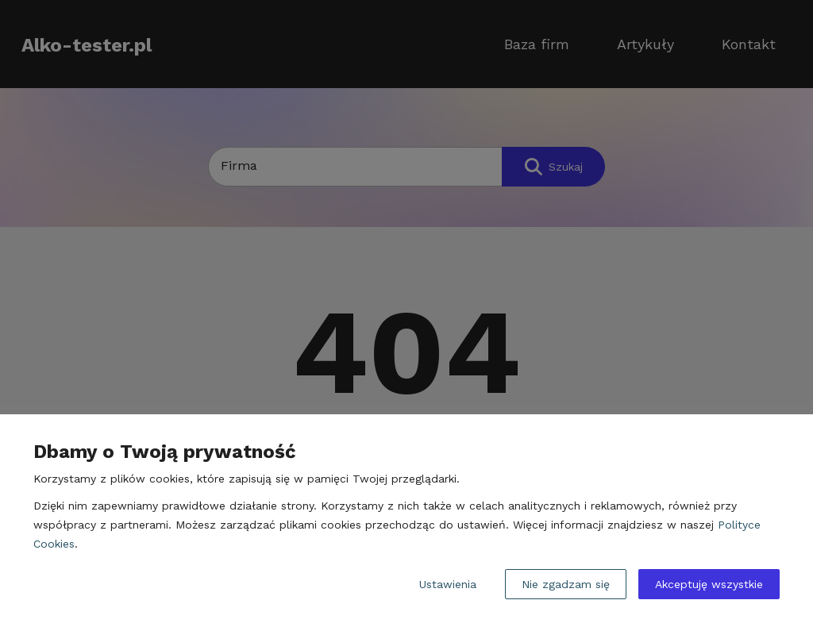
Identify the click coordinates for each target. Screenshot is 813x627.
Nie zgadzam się (566, 584)
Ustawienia (447, 584)
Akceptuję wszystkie (709, 584)
